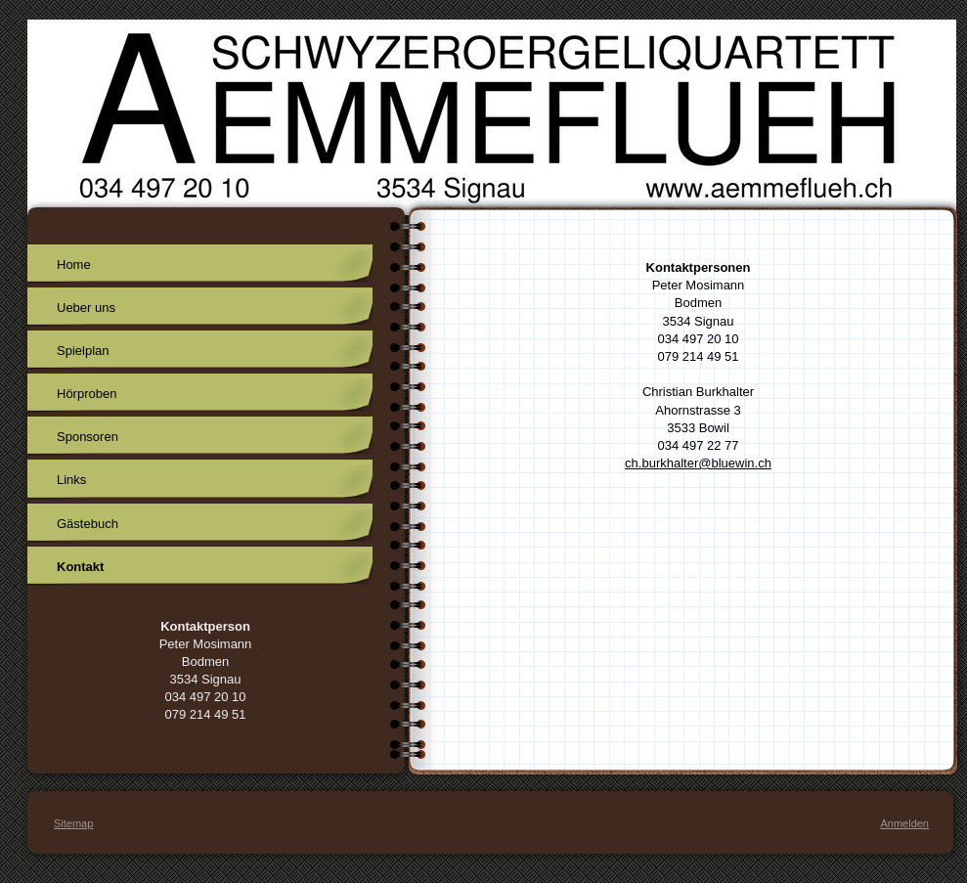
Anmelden (904, 823)
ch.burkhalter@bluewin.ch (698, 463)
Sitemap (73, 823)
